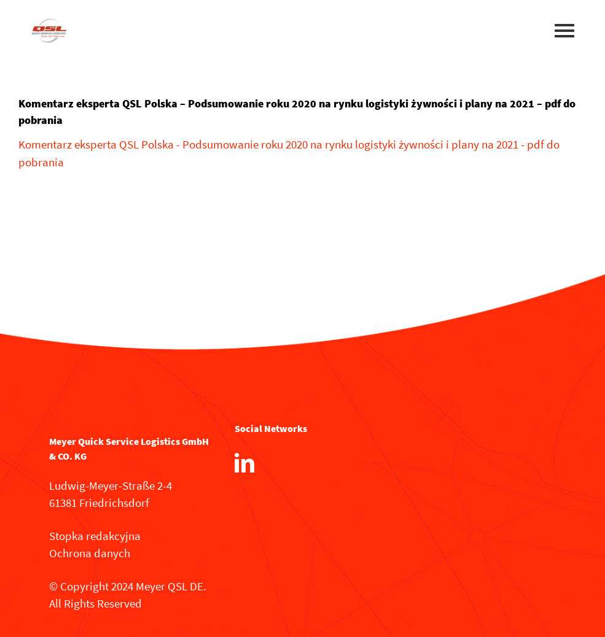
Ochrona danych (89, 553)
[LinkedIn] (244, 463)
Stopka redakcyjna (95, 535)
